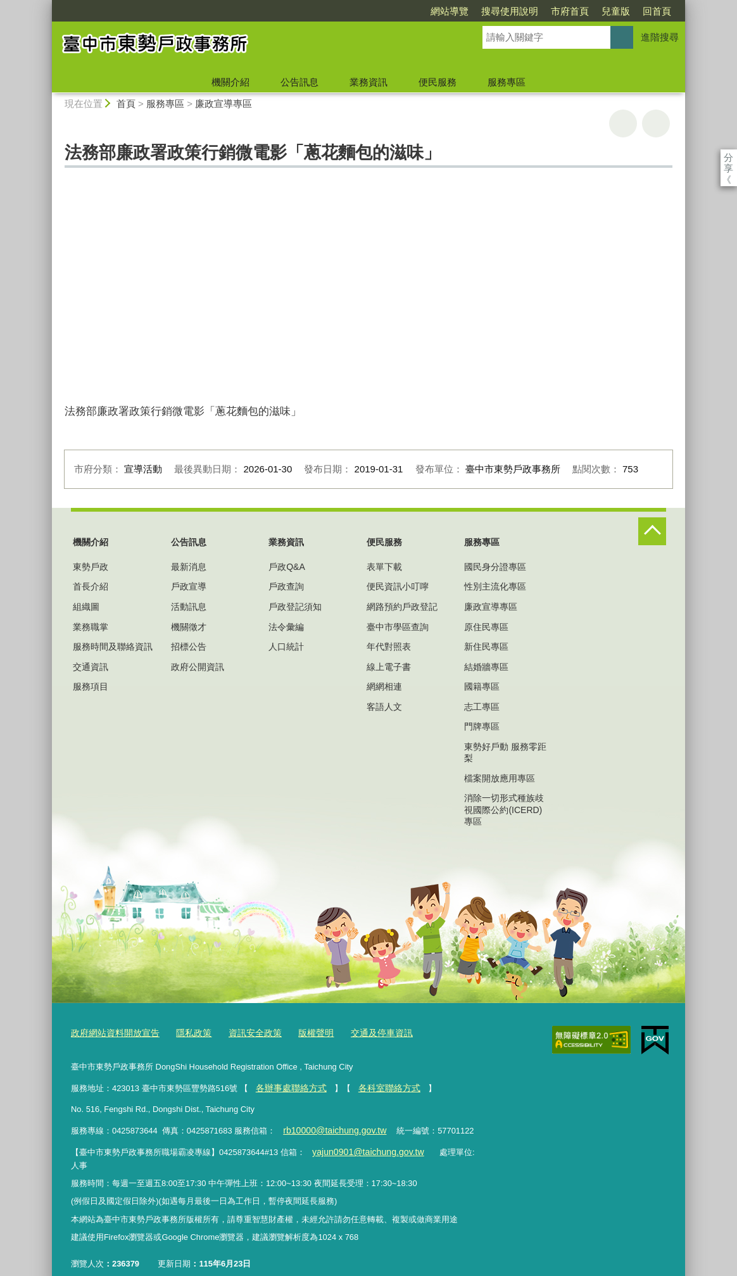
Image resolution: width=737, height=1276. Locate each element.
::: (46, 5)
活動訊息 (188, 607)
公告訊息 (299, 82)
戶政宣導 (188, 586)
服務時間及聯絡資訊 (113, 646)
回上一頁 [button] (656, 123)
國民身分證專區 (495, 567)
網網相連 (384, 686)
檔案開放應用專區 (499, 778)
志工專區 (482, 707)
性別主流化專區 (495, 586)
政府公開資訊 (197, 667)
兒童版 (616, 11)
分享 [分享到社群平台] (728, 157)
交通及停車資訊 (364, 1032)
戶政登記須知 (295, 607)
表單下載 (384, 567)
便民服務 (438, 82)
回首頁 (657, 11)
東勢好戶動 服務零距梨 (505, 752)
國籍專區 (482, 686)
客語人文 (384, 707)
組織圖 (86, 607)
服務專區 (507, 82)
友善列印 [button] (623, 123)
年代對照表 (389, 646)
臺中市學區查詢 (398, 627)
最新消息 (188, 567)
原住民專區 (486, 627)
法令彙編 (286, 627)
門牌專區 (482, 726)
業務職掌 (90, 627)
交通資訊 (90, 667)
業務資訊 (368, 82)
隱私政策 (186, 1032)
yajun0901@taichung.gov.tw (362, 1146)
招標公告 (188, 646)
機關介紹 (230, 82)
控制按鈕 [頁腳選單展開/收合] (652, 531)
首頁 (126, 103)
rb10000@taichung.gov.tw (330, 1126)
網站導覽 (450, 11)
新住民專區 (486, 646)
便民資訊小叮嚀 (398, 586)
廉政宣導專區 (223, 103)
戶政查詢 (286, 586)
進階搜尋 (660, 37)
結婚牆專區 (486, 667)
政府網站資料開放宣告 (112, 1032)
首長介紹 (90, 586)
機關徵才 (188, 627)
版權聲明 (302, 1032)
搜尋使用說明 (509, 11)
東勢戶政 (90, 567)
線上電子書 (389, 667)
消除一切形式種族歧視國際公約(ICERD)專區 (504, 809)
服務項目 (90, 686)
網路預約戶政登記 (402, 607)
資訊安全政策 (244, 1032)
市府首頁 (570, 11)
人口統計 (286, 646)
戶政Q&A (286, 567)
